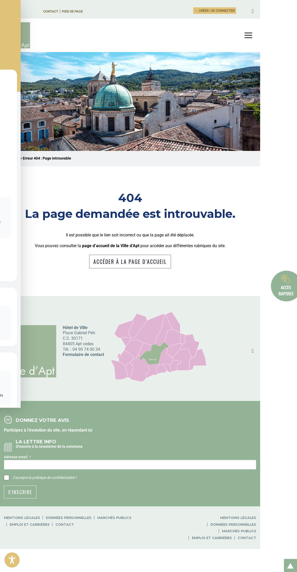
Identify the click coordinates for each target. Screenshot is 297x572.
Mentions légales (22, 532)
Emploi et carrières (157, 532)
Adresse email (17, 471)
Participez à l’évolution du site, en (36, 443)
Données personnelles (69, 532)
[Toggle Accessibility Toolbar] (12, 560)
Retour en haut (288, 560)
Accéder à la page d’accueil (148, 276)
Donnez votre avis (42, 434)
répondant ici (80, 443)
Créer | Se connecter (251, 11)
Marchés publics (114, 532)
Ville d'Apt (11, 172)
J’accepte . (44, 492)
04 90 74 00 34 (86, 363)
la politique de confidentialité (52, 492)
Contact (63, 11)
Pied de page (84, 11)
